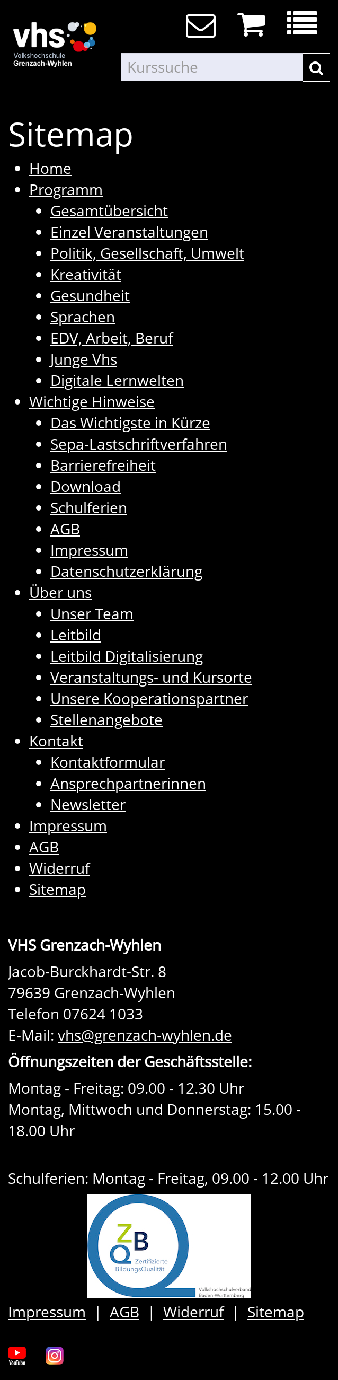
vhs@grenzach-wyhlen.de (145, 1035)
